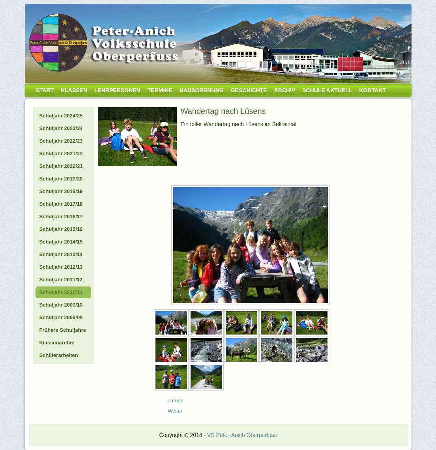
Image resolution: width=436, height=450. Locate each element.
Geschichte (249, 90)
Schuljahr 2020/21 (61, 166)
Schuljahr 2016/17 (61, 216)
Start (45, 90)
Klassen (74, 90)
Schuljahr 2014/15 (61, 242)
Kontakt (372, 90)
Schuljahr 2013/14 (61, 254)
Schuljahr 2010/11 (61, 292)
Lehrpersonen (117, 90)
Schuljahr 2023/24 (61, 128)
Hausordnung (202, 90)
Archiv (285, 90)
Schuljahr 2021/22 (61, 153)
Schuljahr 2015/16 (61, 229)
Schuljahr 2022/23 (61, 141)
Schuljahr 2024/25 (61, 116)
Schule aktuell (327, 90)
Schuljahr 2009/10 (61, 305)
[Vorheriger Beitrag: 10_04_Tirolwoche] (175, 401)
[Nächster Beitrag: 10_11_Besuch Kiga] (175, 411)
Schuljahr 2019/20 (61, 179)
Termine (160, 90)
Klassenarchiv (56, 343)
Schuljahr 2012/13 (61, 267)
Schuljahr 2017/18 (61, 204)
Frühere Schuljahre (62, 330)
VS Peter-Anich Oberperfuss (242, 435)
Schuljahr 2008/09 (61, 317)
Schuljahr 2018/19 (61, 191)
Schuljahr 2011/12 (61, 280)
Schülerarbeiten (58, 355)
